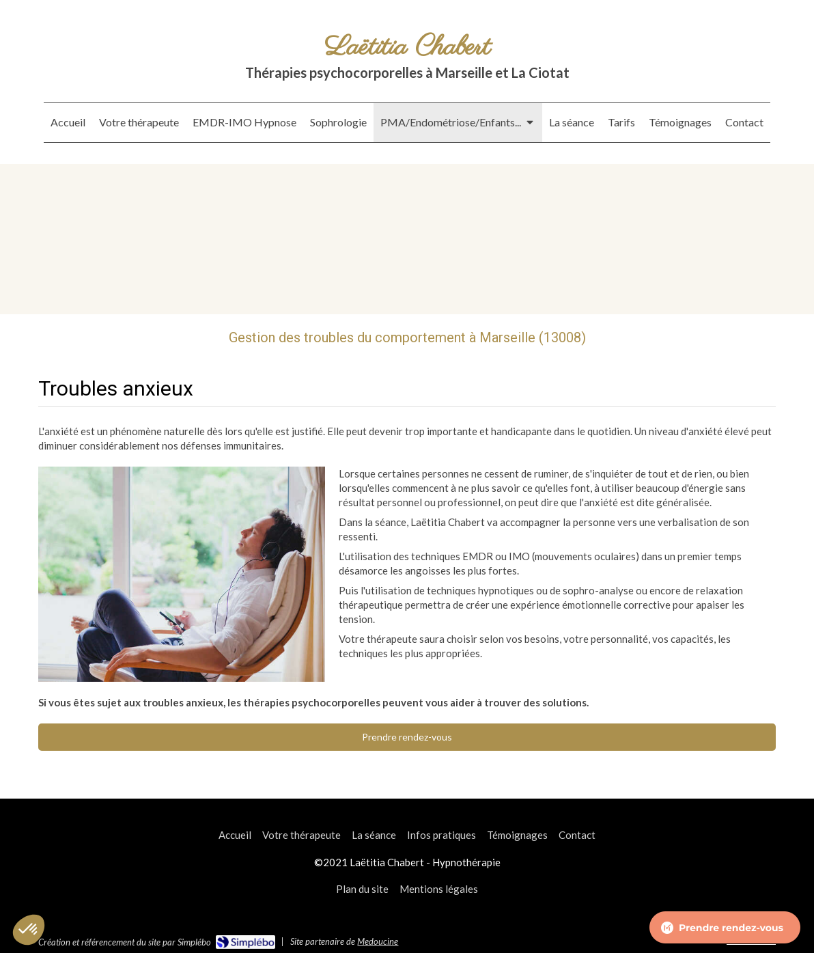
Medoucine (377, 941)
